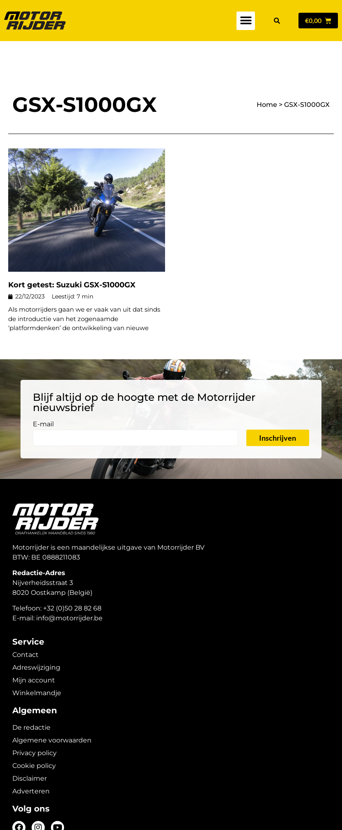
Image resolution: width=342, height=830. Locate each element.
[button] (245, 21)
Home (267, 76)
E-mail (43, 395)
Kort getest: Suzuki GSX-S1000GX (71, 256)
